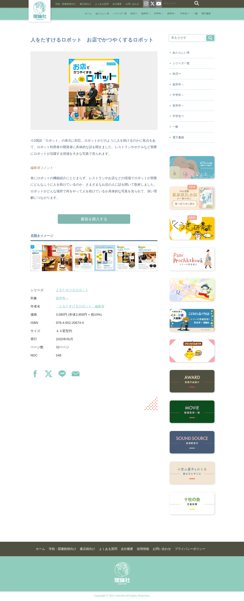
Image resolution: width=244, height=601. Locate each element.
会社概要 (117, 4)
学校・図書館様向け (65, 4)
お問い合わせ (132, 4)
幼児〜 (134, 13)
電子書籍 (206, 13)
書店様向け (85, 4)
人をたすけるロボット (72, 290)
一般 (195, 13)
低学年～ (145, 13)
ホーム (88, 13)
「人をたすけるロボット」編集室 (80, 306)
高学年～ (171, 13)
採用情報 (143, 548)
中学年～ (158, 13)
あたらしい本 (102, 13)
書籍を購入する (94, 219)
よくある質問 (102, 4)
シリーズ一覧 (120, 13)
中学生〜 (184, 13)
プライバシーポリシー (190, 548)
